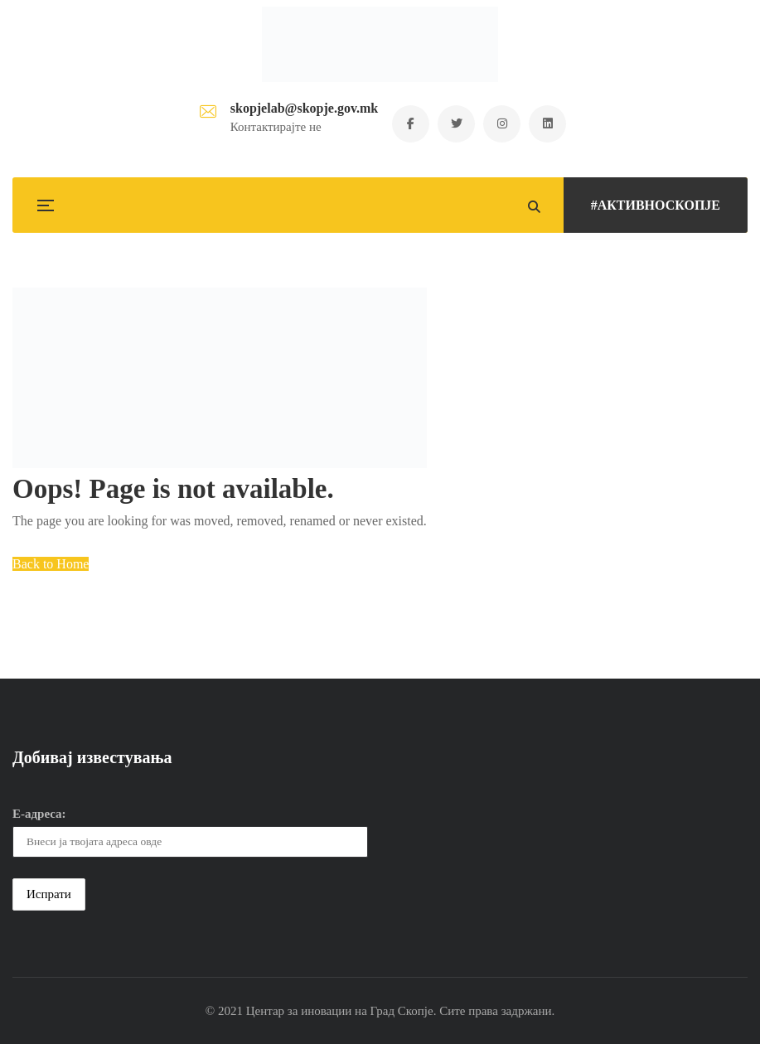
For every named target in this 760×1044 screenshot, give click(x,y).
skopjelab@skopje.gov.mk (304, 108)
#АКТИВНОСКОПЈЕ (655, 205)
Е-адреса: (39, 813)
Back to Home (50, 564)
